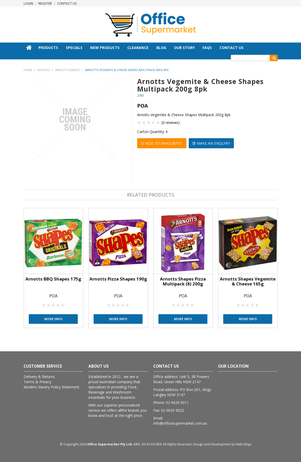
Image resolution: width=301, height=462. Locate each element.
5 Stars (158, 122)
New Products (105, 47)
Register (45, 3)
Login (28, 3)
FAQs (207, 47)
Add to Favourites (164, 143)
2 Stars (144, 122)
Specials (74, 47)
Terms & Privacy (37, 381)
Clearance (138, 47)
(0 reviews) (171, 122)
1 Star (139, 122)
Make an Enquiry (213, 143)
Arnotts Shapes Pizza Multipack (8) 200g (183, 281)
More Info (53, 319)
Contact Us (67, 3)
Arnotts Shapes (67, 70)
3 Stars (148, 122)
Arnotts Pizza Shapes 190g (118, 279)
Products (48, 47)
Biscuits (44, 70)
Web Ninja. (244, 444)
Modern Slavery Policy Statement (51, 386)
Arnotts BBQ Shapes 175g (53, 279)
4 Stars (153, 122)
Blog (161, 47)
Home (29, 47)
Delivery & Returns (39, 376)
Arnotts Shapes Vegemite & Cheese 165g (248, 281)
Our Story (184, 47)
